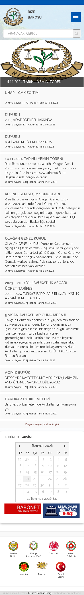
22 (35, 479)
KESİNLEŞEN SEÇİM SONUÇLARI (32, 194)
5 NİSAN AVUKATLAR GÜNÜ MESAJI (35, 315)
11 (58, 466)
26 (65, 479)
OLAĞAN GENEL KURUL (25, 238)
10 (50, 466)
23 (42, 479)
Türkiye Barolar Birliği (40, 593)
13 (19, 472)
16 (42, 472)
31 (50, 485)
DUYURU (12, 115)
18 (57, 472)
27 (19, 485)
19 (65, 472)
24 (50, 479)
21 (27, 479)
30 (27, 459)
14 (27, 472)
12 (65, 466)
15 (35, 472)
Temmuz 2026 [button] (42, 445)
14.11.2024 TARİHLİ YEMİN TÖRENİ (34, 159)
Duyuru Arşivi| (34, 424)
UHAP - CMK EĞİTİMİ (22, 93)
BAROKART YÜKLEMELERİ (27, 399)
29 (19, 459)
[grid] (42, 472)
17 (50, 472)
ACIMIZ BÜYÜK (17, 372)
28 (27, 485)
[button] (19, 446)
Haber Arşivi (51, 424)
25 (57, 479)
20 (19, 479)
